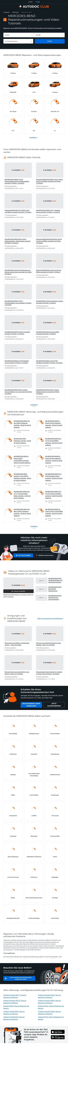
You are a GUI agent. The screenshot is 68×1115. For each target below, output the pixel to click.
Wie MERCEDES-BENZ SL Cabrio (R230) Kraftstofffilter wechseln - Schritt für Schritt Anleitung (54, 512)
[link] (18, 176)
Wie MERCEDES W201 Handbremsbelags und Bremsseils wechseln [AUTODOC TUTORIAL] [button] (55, 580)
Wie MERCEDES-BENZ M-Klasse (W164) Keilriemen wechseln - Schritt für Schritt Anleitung (53, 459)
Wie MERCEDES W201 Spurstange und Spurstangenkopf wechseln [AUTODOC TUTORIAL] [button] (55, 597)
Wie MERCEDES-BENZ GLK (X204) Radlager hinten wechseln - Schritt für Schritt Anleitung (53, 477)
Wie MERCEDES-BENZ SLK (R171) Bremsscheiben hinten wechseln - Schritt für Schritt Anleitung (22, 495)
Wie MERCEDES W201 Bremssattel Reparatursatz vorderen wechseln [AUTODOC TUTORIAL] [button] (55, 589)
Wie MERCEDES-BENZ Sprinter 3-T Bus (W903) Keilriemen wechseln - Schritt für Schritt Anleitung (22, 477)
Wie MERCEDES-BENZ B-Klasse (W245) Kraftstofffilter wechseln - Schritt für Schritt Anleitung (22, 459)
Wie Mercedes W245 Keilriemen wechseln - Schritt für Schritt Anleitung (22, 441)
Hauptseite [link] (6, 12)
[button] (18, 585)
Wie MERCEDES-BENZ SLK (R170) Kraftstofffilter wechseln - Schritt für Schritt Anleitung (53, 442)
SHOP (30, 2)
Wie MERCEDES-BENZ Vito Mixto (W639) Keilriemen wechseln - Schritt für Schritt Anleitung (22, 512)
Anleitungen (15, 12)
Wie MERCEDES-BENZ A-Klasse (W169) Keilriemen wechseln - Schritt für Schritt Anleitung (53, 424)
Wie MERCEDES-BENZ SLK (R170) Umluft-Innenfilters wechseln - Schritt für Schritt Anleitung (53, 495)
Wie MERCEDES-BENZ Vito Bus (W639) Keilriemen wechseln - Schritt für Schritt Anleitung (22, 424)
